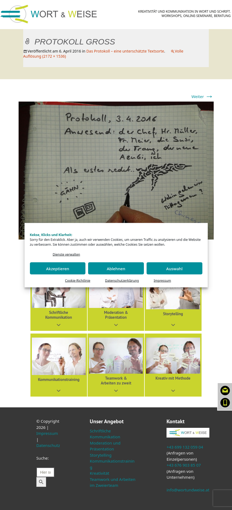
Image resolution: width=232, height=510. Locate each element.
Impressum (162, 280)
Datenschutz (48, 445)
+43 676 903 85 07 (184, 465)
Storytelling (101, 455)
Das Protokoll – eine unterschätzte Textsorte (125, 51)
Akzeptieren (57, 268)
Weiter (203, 96)
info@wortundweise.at (188, 489)
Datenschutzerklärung (122, 280)
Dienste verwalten (66, 254)
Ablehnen (116, 268)
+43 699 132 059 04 (185, 447)
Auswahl (174, 268)
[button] (58, 299)
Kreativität (99, 473)
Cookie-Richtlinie (77, 280)
